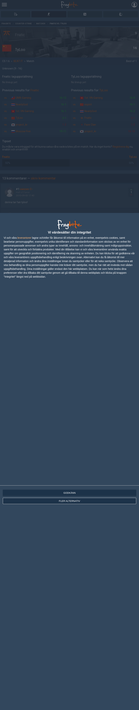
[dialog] (69, 461)
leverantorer (24, 237)
